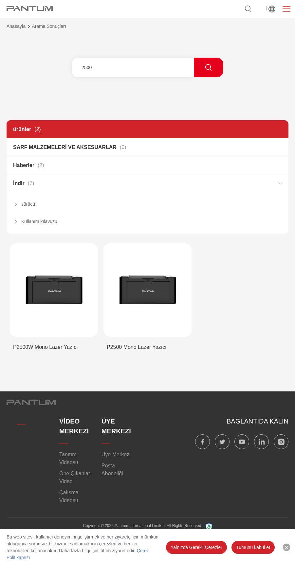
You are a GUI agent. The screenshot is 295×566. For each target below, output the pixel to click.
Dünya (271, 9)
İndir (23, 183)
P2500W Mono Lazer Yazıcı (45, 347)
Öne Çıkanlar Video (74, 477)
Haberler (28, 165)
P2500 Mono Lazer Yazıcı (137, 347)
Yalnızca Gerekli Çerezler (196, 547)
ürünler (27, 129)
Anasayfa (16, 26)
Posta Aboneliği (112, 469)
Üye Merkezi (116, 454)
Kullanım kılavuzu (39, 221)
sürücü (28, 204)
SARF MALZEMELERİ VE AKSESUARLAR (69, 147)
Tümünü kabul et (253, 547)
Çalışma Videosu (69, 496)
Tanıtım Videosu (68, 458)
